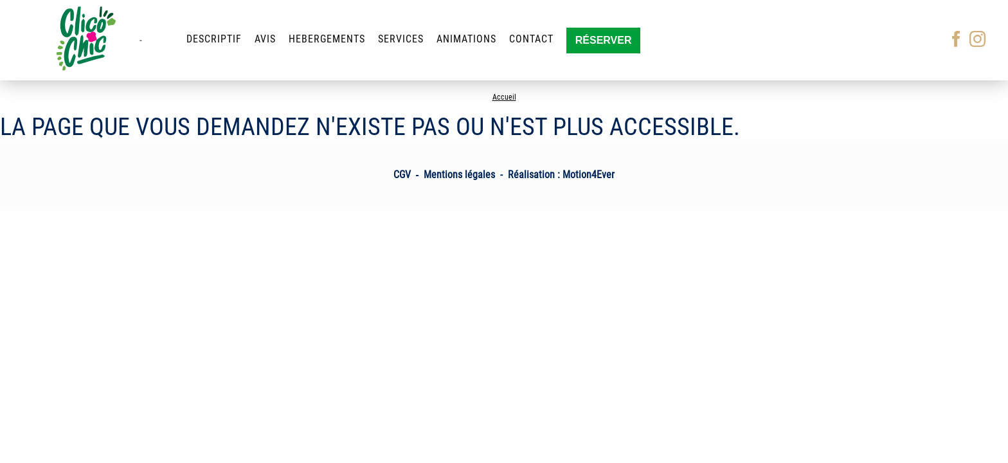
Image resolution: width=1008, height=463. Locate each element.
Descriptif (214, 39)
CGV (402, 174)
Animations (466, 39)
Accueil (504, 97)
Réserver (603, 40)
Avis (265, 39)
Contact (531, 39)
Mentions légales (459, 174)
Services (401, 39)
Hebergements (327, 39)
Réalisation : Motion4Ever (561, 174)
